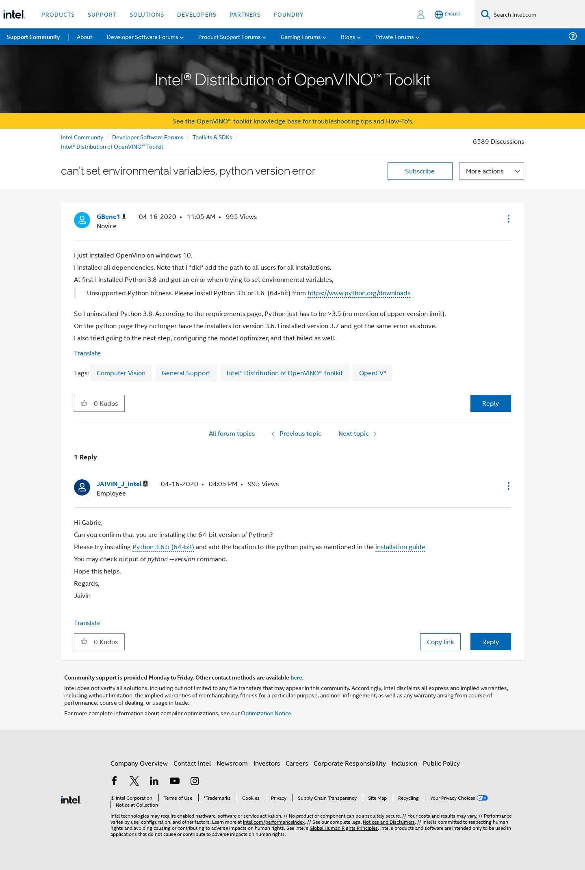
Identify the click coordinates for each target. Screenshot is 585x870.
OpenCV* (372, 372)
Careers (297, 763)
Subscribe (420, 170)
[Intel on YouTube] (175, 781)
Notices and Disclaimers (389, 821)
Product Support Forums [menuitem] (229, 36)
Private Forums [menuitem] (394, 36)
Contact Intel (192, 763)
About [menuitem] (84, 36)
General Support (186, 372)
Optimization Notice (266, 712)
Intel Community (82, 136)
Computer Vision (121, 372)
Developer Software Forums (148, 136)
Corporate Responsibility (350, 763)
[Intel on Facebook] (114, 781)
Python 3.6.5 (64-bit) (163, 546)
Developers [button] (197, 14)
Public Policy (441, 763)
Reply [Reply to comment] (490, 641)
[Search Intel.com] (537, 14)
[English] (448, 14)
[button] (508, 219)
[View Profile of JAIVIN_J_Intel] (122, 484)
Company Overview (139, 763)
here (296, 677)
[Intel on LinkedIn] (154, 781)
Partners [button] (245, 14)
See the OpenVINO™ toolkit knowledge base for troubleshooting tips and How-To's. (292, 121)
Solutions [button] (147, 14)
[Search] (485, 14)
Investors (267, 763)
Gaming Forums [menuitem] (301, 36)
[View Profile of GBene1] (111, 216)
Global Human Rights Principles (344, 827)
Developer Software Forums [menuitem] (142, 36)
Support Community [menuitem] (33, 36)
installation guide (400, 546)
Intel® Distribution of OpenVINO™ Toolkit (112, 146)
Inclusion (404, 763)
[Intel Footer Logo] (71, 798)
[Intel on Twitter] (134, 781)
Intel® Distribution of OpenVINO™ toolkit (285, 372)
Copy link (440, 641)
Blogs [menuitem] (348, 36)
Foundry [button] (289, 14)
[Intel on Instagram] (195, 781)
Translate (87, 352)
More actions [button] (484, 170)
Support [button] (102, 14)
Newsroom (232, 763)
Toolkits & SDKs (212, 136)
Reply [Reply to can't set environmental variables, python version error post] (490, 403)
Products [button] (58, 14)
